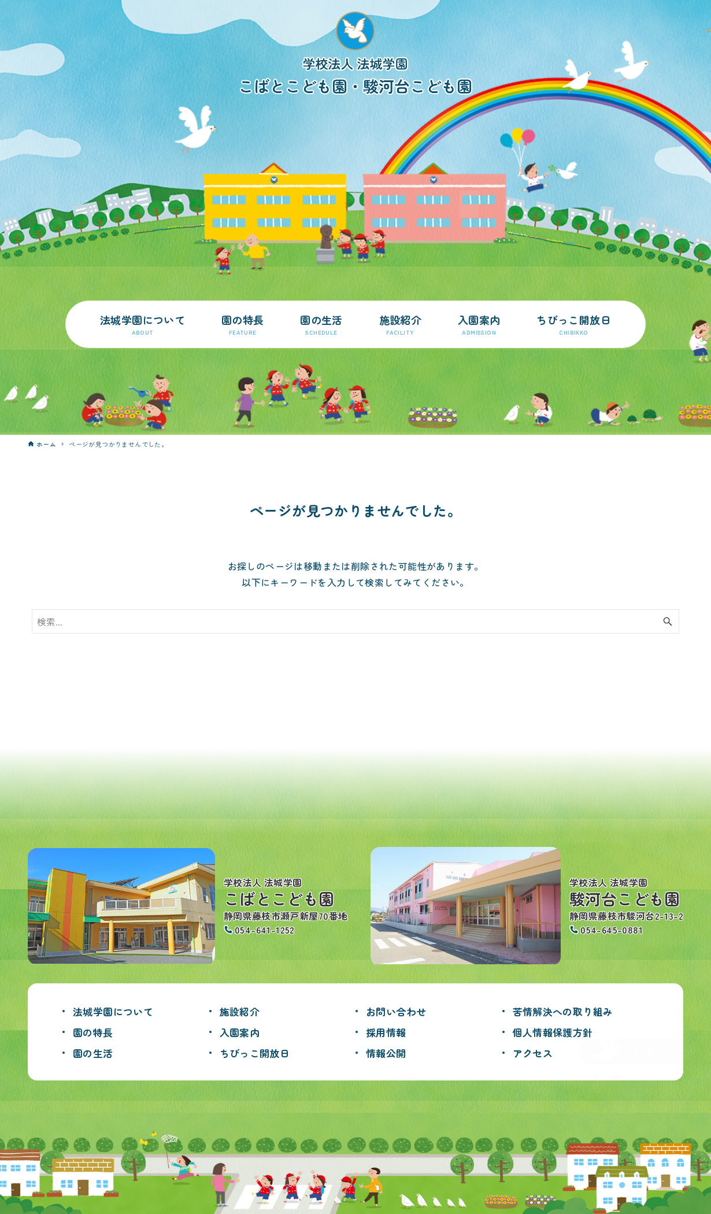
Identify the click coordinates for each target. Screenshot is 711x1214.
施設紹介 (241, 1011)
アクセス (534, 1052)
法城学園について (115, 1011)
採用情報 (387, 1031)
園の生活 (94, 1052)
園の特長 (94, 1031)
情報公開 (387, 1052)
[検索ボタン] (667, 621)
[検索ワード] (355, 621)
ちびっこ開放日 (257, 1052)
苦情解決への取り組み (566, 1011)
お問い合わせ (397, 1011)
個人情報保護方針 (555, 1031)
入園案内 (241, 1031)
